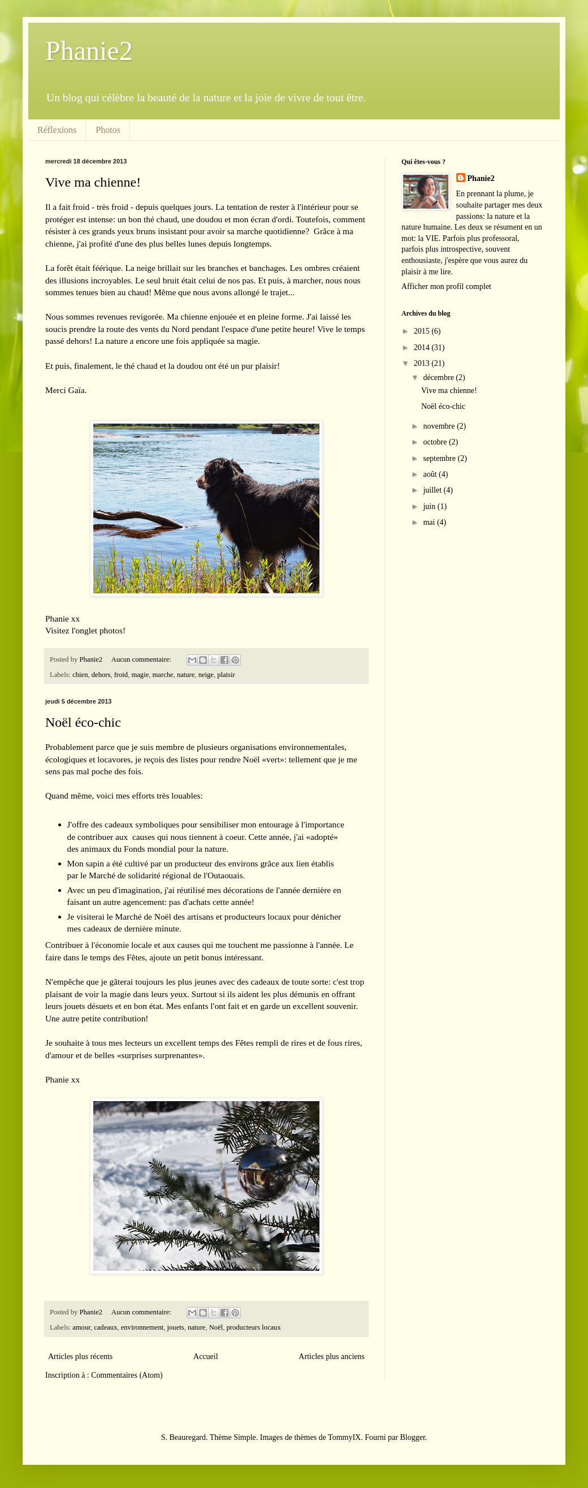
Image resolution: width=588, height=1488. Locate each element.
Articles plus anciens (332, 1356)
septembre (440, 458)
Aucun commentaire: (142, 659)
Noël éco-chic (83, 722)
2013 (423, 363)
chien (80, 675)
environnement (142, 1327)
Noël (216, 1327)
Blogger (412, 1437)
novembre (439, 426)
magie (140, 675)
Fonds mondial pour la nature (175, 848)
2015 (423, 331)
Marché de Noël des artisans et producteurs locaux (203, 916)
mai (430, 522)
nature (185, 675)
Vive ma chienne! (93, 182)
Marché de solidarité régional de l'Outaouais (166, 875)
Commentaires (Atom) (126, 1375)
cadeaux (105, 1327)
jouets (175, 1327)
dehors (101, 675)
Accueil (205, 1356)
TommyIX (344, 1437)
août (431, 474)
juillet (433, 490)
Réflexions (56, 130)
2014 (423, 347)
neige (206, 675)
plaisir (226, 675)
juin (430, 506)
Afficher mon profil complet (446, 286)
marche (163, 675)
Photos (108, 130)
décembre (439, 377)
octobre (435, 442)
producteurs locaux (254, 1327)
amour (81, 1327)
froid (121, 675)
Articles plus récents (80, 1356)
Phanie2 (89, 51)
